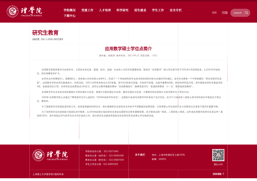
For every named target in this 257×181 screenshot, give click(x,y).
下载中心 (69, 15)
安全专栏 (176, 10)
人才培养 (105, 10)
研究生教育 (58, 39)
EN (214, 12)
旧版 (225, 12)
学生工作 (158, 10)
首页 (42, 39)
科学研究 (122, 10)
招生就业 (140, 10)
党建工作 (87, 10)
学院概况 (69, 10)
